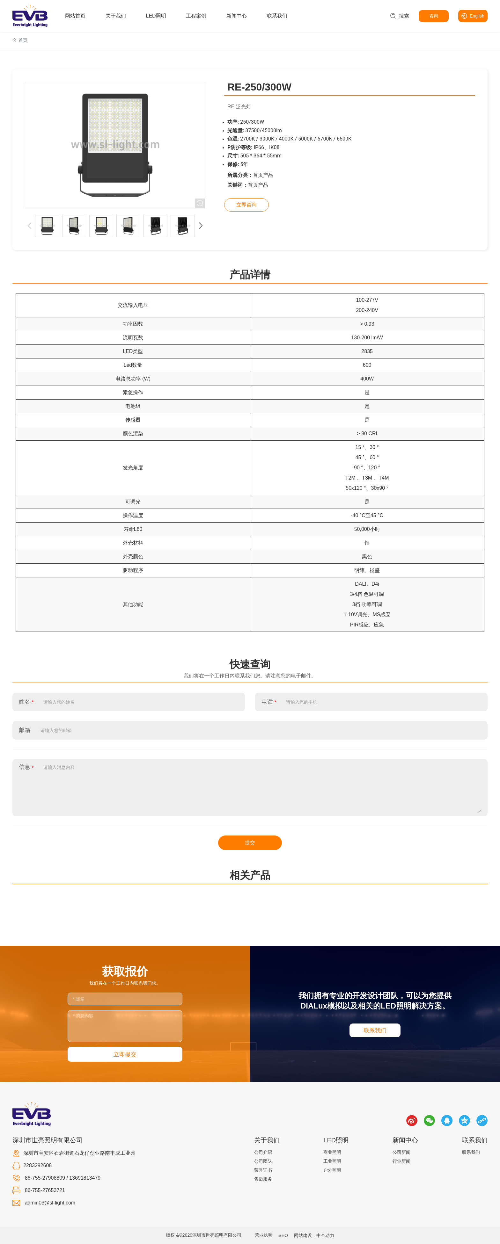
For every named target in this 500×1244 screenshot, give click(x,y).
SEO (283, 1235)
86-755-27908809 (45, 1178)
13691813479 (84, 1178)
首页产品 (263, 175)
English (477, 15)
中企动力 (325, 1235)
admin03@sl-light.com (50, 1202)
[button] (200, 226)
